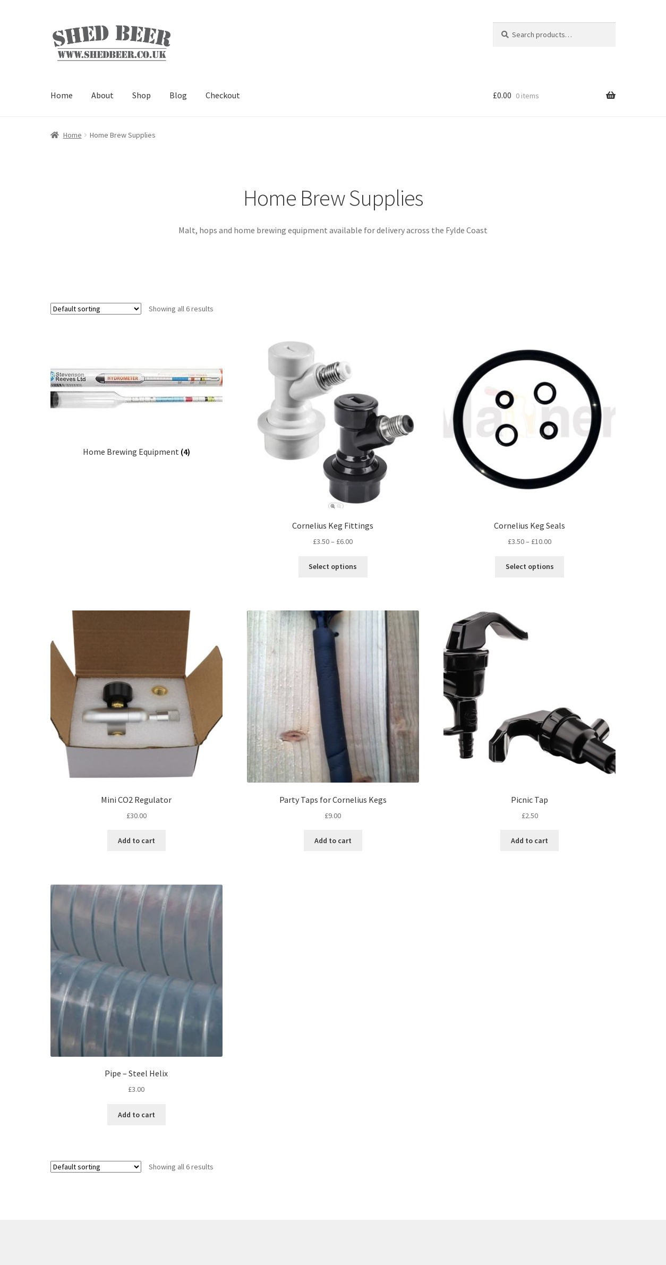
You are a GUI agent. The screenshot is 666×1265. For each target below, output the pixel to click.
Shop (141, 95)
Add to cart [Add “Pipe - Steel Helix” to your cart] (136, 1114)
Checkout (223, 95)
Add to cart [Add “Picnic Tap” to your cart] (529, 840)
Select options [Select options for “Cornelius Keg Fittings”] (333, 566)
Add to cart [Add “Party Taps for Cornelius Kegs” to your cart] (333, 840)
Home (61, 95)
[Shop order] (95, 309)
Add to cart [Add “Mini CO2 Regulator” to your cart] (136, 840)
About (102, 95)
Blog (178, 95)
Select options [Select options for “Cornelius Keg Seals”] (530, 566)
